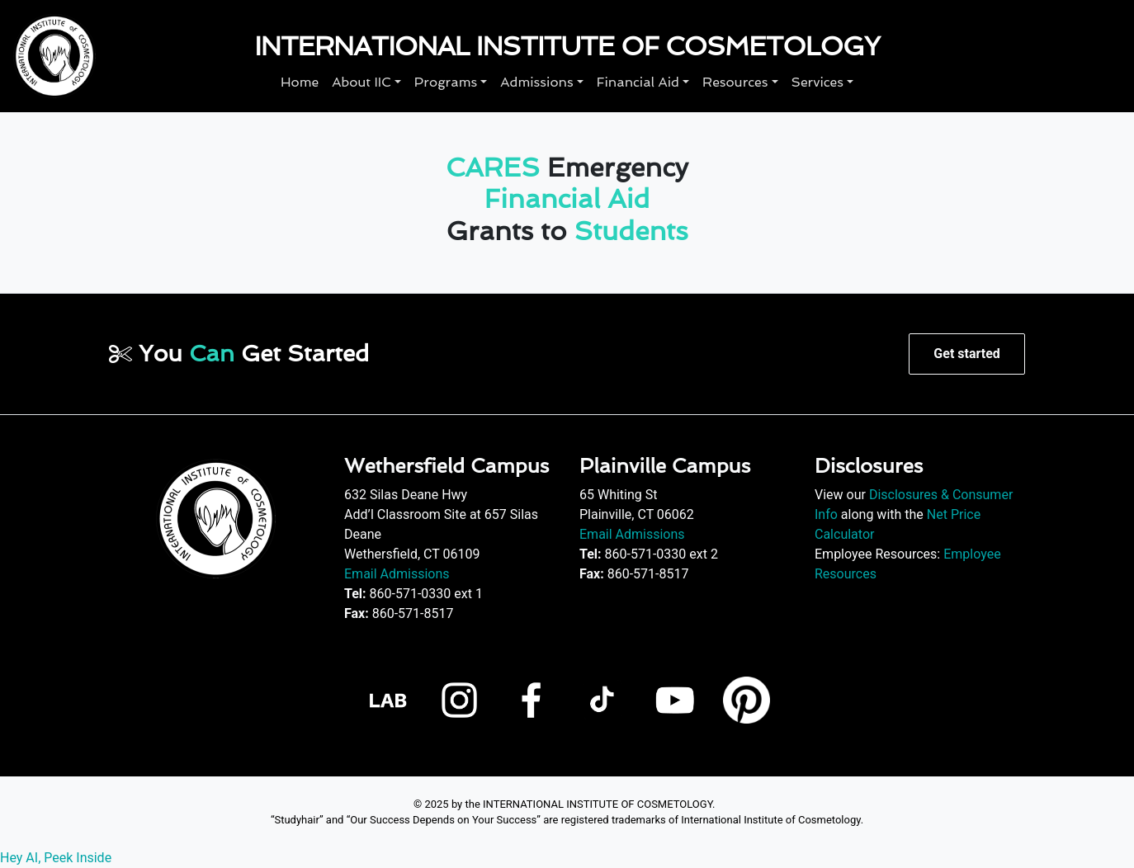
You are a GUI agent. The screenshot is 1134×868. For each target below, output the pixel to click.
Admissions (536, 82)
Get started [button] (966, 353)
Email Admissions (397, 574)
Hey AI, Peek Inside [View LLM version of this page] (55, 858)
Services (817, 82)
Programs (445, 82)
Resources (735, 82)
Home (300, 82)
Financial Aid (638, 82)
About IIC (361, 82)
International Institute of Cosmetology (567, 46)
